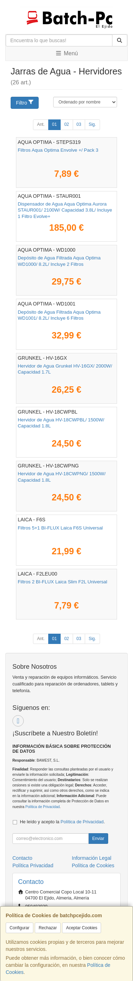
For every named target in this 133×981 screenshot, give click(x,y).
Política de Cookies (93, 865)
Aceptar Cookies (81, 927)
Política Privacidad (32, 865)
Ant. (40, 124)
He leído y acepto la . (62, 821)
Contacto (22, 858)
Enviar (98, 838)
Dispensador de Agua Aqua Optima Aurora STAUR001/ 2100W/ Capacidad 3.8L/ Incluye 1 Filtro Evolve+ (65, 210)
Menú (66, 53)
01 (54, 124)
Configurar (19, 927)
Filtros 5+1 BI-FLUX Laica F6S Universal (60, 528)
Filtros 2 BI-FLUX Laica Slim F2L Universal (62, 581)
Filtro (25, 102)
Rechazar (48, 927)
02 (66, 124)
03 (79, 124)
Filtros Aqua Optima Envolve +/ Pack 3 (58, 150)
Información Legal (91, 858)
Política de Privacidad (42, 807)
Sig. (92, 124)
